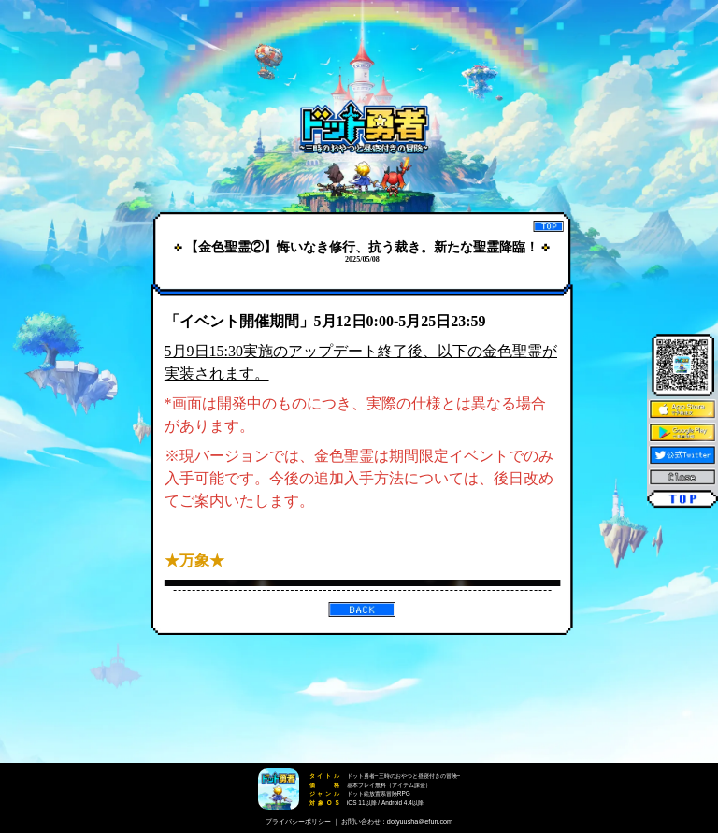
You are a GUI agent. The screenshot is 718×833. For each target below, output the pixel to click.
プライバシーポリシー (298, 821)
